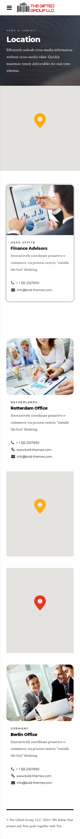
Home (11, 30)
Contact (29, 30)
